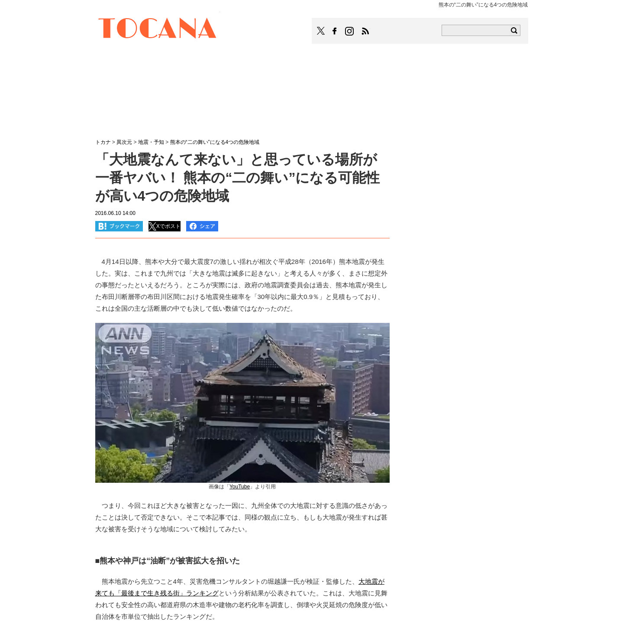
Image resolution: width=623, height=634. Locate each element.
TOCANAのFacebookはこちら (334, 31)
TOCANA (157, 29)
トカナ (103, 142)
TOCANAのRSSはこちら (365, 31)
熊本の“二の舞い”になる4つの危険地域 (215, 142)
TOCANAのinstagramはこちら (350, 31)
